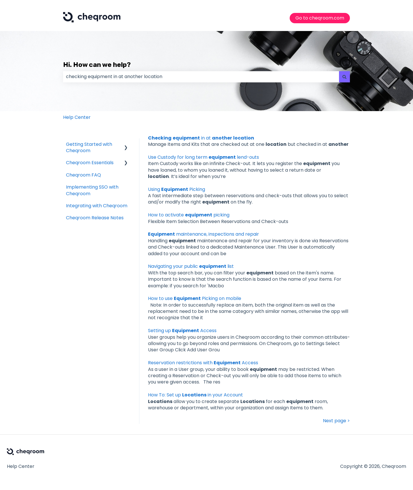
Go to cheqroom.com (319, 18)
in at (201, 138)
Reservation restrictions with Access (203, 362)
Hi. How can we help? (97, 65)
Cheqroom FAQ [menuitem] (83, 175)
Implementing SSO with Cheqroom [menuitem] (92, 190)
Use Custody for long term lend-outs (203, 157)
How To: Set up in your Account (195, 395)
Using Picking (176, 189)
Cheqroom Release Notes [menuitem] (95, 217)
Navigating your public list (191, 266)
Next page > (336, 421)
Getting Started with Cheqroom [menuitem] (89, 147)
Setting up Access (182, 330)
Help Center (77, 117)
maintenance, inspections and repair (203, 234)
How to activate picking (188, 215)
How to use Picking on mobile (194, 298)
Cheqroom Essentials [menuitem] (90, 162)
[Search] (344, 76)
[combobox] (201, 76)
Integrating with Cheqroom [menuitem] (96, 205)
